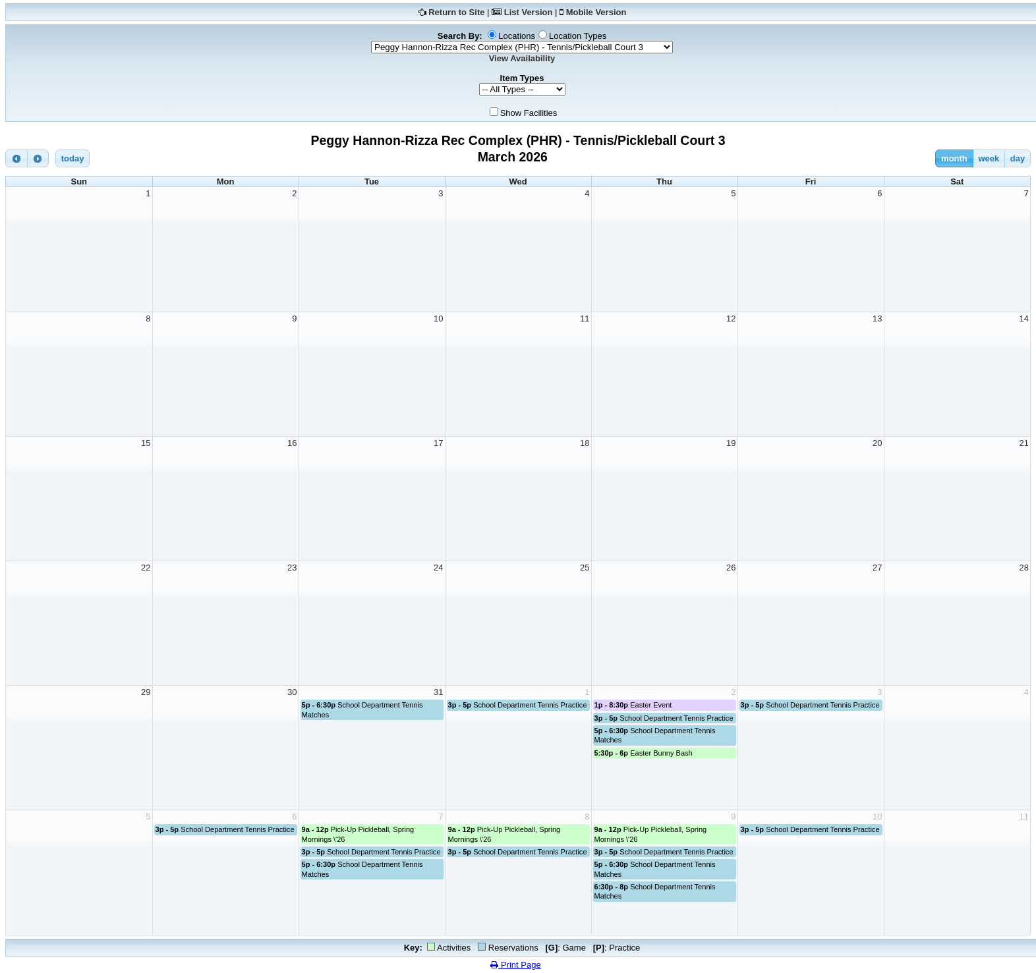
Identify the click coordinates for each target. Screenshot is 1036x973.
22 (145, 567)
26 (730, 567)
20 (877, 443)
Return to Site (456, 12)
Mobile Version (596, 12)
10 (438, 318)
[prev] (16, 158)
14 (1024, 318)
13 (877, 318)
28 (1024, 567)
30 (292, 692)
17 (438, 443)
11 (584, 318)
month (954, 158)
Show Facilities (529, 113)
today (72, 158)
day (1017, 158)
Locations (516, 36)
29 (145, 692)
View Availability (522, 58)
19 (730, 443)
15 (145, 443)
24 (438, 567)
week (988, 158)
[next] (38, 158)
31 (438, 692)
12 (730, 318)
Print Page (515, 965)
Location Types (577, 36)
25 (584, 567)
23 (292, 567)
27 (877, 567)
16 (292, 443)
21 (1024, 443)
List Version (528, 12)
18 (584, 443)
